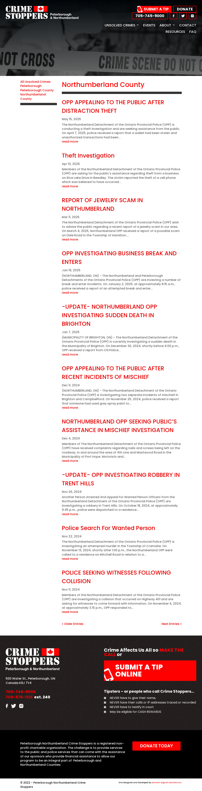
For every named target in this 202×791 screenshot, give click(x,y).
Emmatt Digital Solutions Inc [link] (166, 782)
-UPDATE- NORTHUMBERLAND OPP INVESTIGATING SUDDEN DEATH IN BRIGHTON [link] (109, 315)
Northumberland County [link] (33, 96)
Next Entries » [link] (172, 624)
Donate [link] (185, 9)
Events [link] (149, 25)
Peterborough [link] (31, 86)
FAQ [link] (192, 31)
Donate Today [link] (156, 746)
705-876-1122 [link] (19, 697)
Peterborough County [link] (37, 90)
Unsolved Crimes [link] (120, 25)
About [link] (165, 25)
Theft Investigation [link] (88, 156)
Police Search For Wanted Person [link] (108, 528)
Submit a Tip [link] (156, 9)
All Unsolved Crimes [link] (35, 82)
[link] (42, 18)
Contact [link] (187, 25)
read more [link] (70, 142)
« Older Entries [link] (72, 624)
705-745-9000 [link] (149, 15)
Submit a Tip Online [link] (139, 670)
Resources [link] (175, 31)
